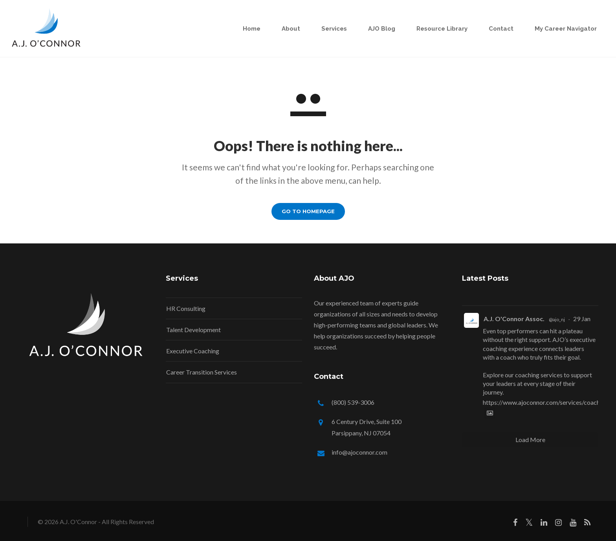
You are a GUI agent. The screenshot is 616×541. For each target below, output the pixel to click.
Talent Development (193, 329)
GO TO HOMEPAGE (308, 211)
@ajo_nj (557, 319)
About (288, 28)
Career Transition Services (201, 372)
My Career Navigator (563, 28)
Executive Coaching (192, 351)
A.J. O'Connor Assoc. (514, 318)
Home (248, 28)
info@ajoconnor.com (359, 452)
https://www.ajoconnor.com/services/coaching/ (546, 402)
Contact (498, 28)
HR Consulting (185, 308)
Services (331, 28)
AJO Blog (378, 28)
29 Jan (581, 318)
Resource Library (438, 28)
